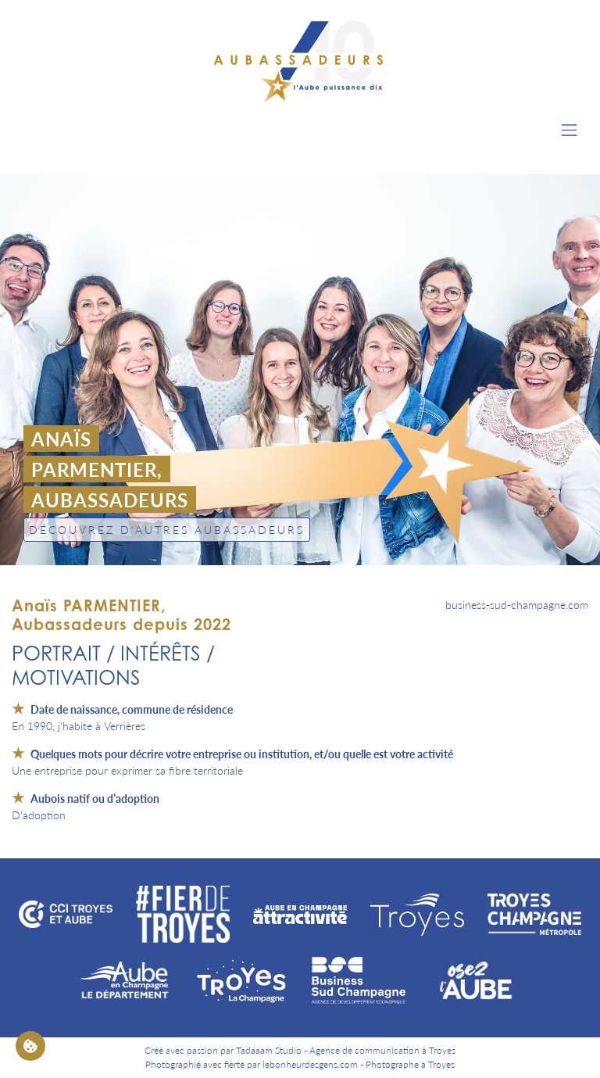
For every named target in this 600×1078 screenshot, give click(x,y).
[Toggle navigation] (569, 130)
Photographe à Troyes (410, 1064)
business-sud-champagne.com (516, 604)
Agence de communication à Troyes (382, 1050)
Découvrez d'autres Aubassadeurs (167, 529)
